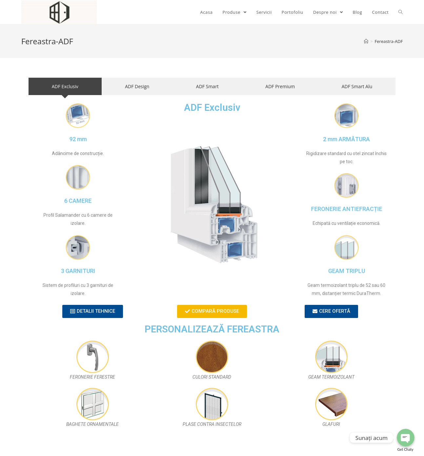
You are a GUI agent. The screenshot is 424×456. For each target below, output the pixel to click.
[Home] (366, 41)
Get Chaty (405, 449)
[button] (92, 311)
